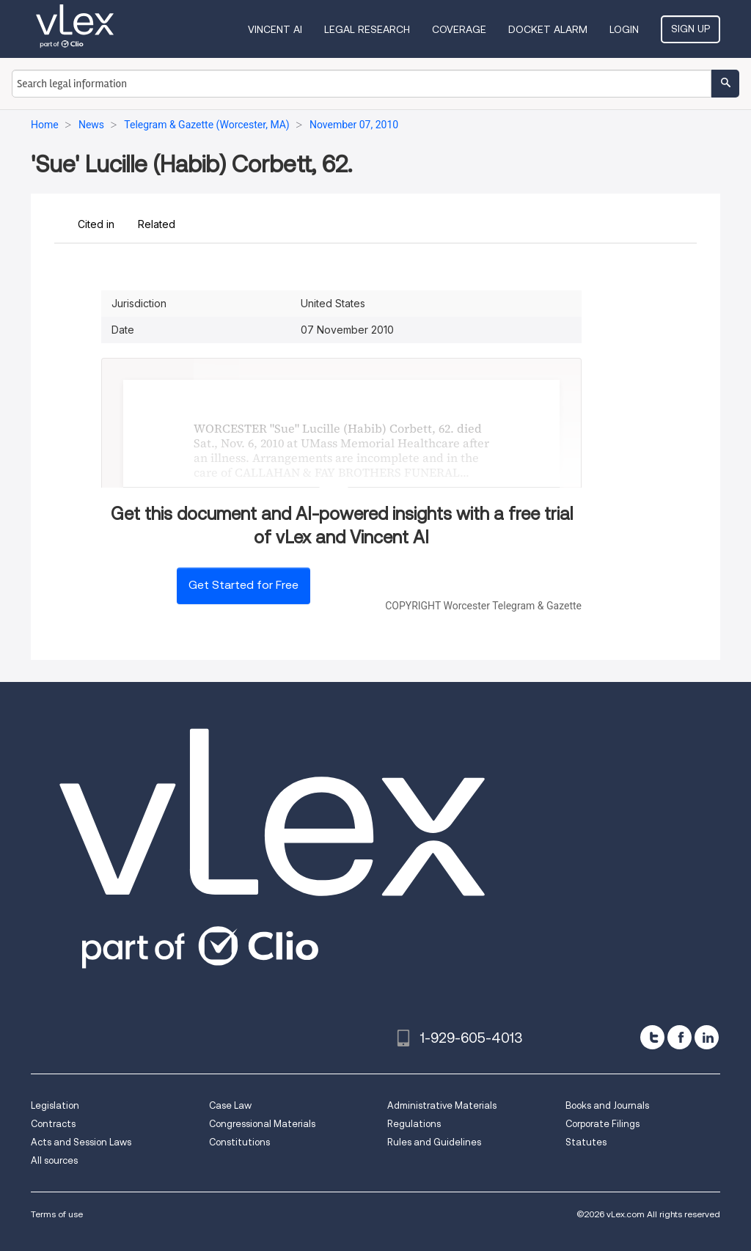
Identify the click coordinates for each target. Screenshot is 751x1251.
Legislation (55, 1105)
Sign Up (690, 28)
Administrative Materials (442, 1105)
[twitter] (652, 1037)
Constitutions (239, 1142)
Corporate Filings (602, 1123)
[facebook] (679, 1037)
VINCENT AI (275, 29)
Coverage (459, 29)
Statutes (586, 1142)
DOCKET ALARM (547, 29)
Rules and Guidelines (434, 1142)
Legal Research (367, 29)
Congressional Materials (262, 1123)
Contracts (53, 1123)
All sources (54, 1160)
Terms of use (57, 1214)
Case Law (230, 1105)
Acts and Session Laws (81, 1142)
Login (624, 29)
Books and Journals (607, 1105)
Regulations (414, 1123)
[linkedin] (707, 1037)
